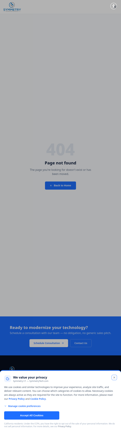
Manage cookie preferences (22, 406)
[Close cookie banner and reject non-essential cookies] (114, 377)
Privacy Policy (17, 398)
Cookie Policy (38, 398)
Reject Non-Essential (89, 415)
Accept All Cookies (31, 415)
